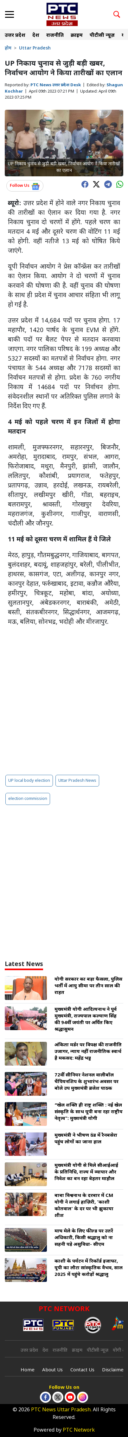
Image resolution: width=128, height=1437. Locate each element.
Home (28, 1370)
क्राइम (77, 35)
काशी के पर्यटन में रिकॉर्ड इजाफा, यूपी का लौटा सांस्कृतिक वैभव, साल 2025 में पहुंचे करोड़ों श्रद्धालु (88, 1268)
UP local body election (29, 780)
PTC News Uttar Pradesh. (61, 1410)
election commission (27, 798)
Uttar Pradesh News (77, 780)
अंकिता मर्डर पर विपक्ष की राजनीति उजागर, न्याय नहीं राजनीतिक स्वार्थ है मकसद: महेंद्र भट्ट (88, 1051)
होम (8, 48)
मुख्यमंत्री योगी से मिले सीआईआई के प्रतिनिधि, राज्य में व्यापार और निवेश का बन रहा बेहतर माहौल (86, 1172)
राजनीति (55, 35)
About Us (52, 1370)
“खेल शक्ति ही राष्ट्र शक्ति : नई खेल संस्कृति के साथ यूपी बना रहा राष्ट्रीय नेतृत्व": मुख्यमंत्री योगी (88, 1112)
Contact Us (82, 1370)
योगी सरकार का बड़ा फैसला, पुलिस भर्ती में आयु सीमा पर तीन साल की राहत (88, 986)
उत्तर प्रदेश (15, 35)
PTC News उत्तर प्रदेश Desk (55, 85)
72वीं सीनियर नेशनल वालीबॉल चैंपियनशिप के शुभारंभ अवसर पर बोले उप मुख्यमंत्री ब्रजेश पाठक (86, 1082)
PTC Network (79, 1430)
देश (35, 35)
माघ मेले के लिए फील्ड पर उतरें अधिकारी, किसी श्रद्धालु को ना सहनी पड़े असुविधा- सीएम (83, 1238)
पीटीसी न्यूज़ (102, 35)
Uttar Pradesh (35, 48)
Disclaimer (114, 1370)
